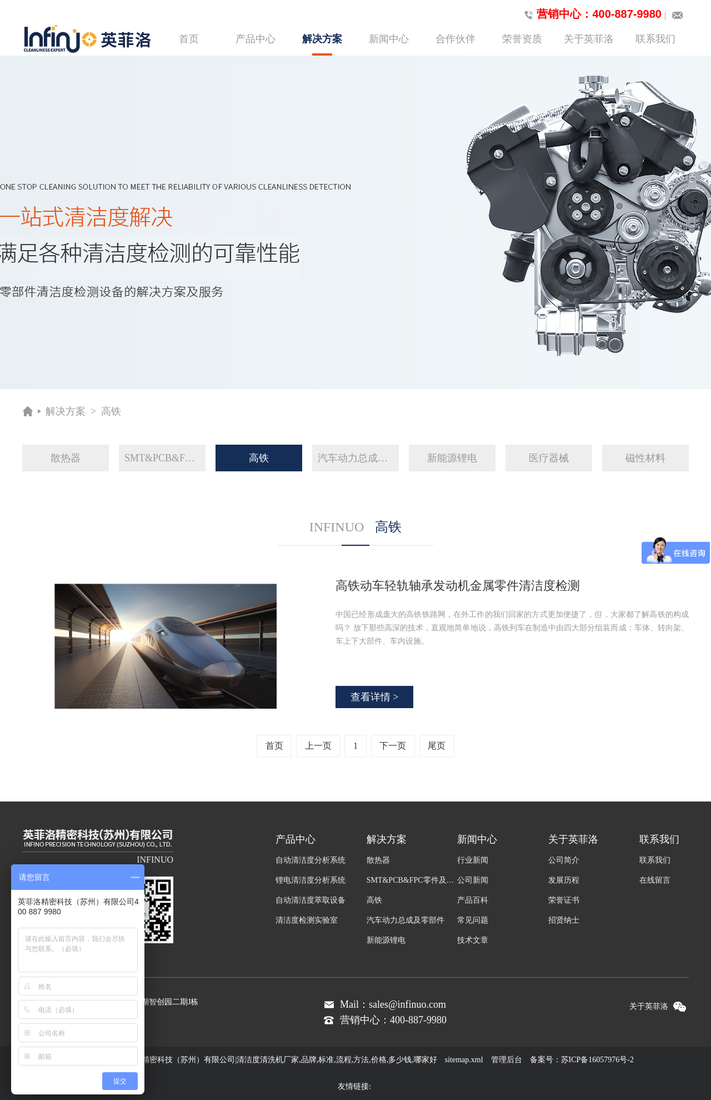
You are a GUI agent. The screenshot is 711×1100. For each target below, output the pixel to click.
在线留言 (654, 880)
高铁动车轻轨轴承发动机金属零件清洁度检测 (458, 586)
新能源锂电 (452, 458)
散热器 (66, 458)
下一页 (392, 745)
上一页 (318, 745)
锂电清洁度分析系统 (311, 880)
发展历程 (563, 880)
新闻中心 (389, 38)
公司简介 (563, 860)
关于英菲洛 (589, 38)
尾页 (436, 745)
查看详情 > (375, 697)
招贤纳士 (563, 920)
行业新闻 (472, 860)
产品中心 (256, 38)
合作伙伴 (455, 38)
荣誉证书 (563, 900)
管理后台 (506, 1060)
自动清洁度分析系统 (311, 860)
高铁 (111, 411)
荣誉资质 (522, 38)
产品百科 (472, 900)
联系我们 (655, 38)
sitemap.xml (464, 1060)
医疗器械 (549, 458)
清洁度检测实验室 (307, 920)
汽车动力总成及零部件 (358, 458)
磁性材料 (645, 458)
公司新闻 (472, 880)
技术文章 (472, 940)
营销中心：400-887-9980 (591, 14)
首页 (189, 38)
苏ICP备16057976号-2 (597, 1060)
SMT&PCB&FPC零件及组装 (165, 458)
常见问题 (472, 920)
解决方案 (322, 44)
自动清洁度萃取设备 (311, 900)
